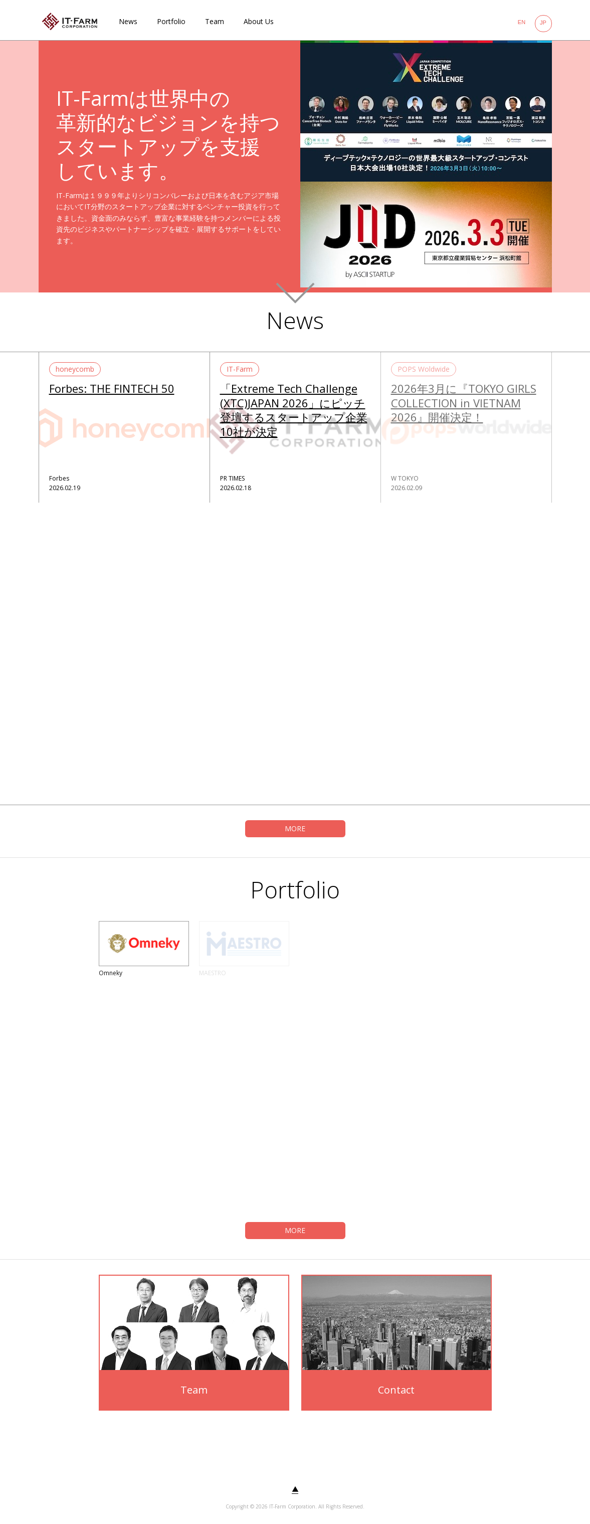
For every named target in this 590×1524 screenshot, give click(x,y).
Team (214, 21)
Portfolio (171, 21)
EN (521, 22)
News (128, 21)
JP (543, 23)
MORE (295, 828)
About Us (259, 21)
